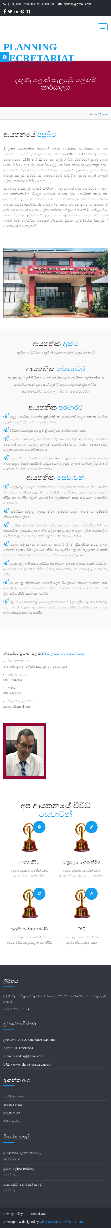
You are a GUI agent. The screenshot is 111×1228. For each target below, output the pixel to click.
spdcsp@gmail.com (77, 4)
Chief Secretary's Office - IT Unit (62, 1222)
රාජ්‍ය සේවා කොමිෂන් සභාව (22, 1184)
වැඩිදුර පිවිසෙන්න (16, 1009)
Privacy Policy (13, 1214)
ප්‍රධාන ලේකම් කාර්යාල (19, 1169)
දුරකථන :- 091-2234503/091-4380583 (29, 1040)
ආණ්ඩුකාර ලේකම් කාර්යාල (22, 1153)
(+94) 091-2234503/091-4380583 (31, 4)
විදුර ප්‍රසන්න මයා (19, 661)
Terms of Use (37, 1214)
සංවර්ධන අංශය (13, 1096)
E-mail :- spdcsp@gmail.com (23, 1056)
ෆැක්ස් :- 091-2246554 (18, 1048)
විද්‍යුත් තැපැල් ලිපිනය (21, 701)
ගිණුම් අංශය (11, 1121)
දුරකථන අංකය (17, 674)
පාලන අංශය (11, 1113)
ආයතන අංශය (12, 1104)
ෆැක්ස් (12, 688)
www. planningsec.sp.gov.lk (32, 1064)
